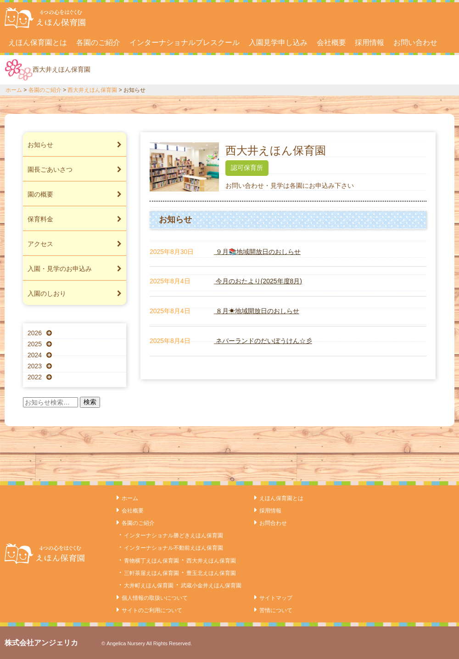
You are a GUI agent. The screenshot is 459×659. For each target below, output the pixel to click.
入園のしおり (75, 293)
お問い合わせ (415, 42)
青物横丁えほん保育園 (151, 561)
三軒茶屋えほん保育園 (151, 573)
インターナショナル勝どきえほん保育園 (173, 535)
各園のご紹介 (98, 42)
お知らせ (75, 144)
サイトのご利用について (152, 610)
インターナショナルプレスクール (184, 42)
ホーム (14, 90)
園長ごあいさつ (75, 169)
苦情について (275, 610)
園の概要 (75, 194)
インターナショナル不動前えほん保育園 (173, 548)
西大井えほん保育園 (92, 90)
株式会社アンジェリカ (41, 643)
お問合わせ (273, 523)
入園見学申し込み (278, 42)
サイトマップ (275, 598)
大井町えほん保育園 (149, 585)
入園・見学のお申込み (75, 268)
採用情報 (369, 42)
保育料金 (75, 219)
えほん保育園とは (37, 42)
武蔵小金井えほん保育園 (211, 585)
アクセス (75, 244)
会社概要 (331, 42)
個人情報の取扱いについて (155, 598)
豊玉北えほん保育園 (211, 573)
